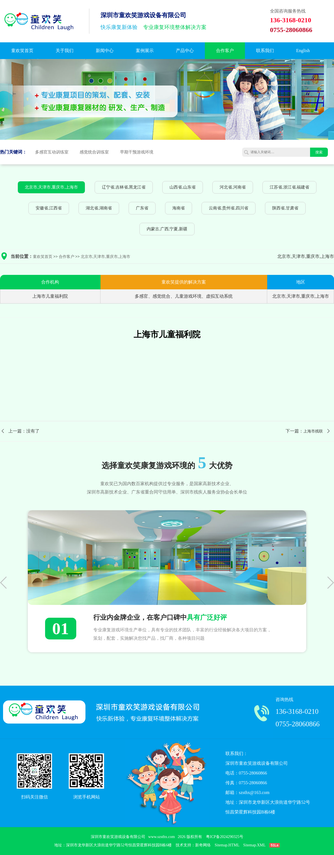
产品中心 (185, 50)
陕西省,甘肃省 (285, 208)
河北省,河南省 (233, 187)
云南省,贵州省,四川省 (229, 208)
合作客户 (225, 50)
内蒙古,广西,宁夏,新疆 (167, 229)
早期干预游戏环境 (136, 152)
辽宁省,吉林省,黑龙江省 (124, 187)
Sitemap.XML (254, 845)
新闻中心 (105, 50)
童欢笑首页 (22, 50)
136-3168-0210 (297, 711)
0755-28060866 (298, 724)
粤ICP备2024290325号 (224, 837)
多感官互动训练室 (51, 152)
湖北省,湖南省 (99, 208)
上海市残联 (313, 431)
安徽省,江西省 (49, 208)
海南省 (178, 208)
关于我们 (64, 50)
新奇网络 (203, 845)
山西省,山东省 (183, 187)
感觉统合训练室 (94, 152)
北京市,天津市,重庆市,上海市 (51, 187)
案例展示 (145, 50)
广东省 (142, 208)
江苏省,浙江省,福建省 (290, 187)
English (303, 50)
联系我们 (265, 50)
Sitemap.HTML (227, 845)
